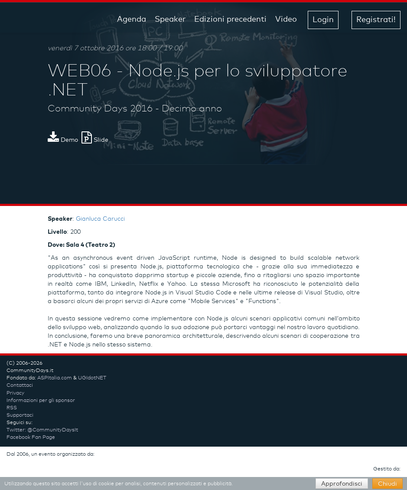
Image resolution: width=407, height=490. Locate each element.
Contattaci (20, 385)
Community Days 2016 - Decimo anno (135, 109)
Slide (94, 140)
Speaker (170, 19)
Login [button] (323, 20)
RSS (12, 408)
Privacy (15, 393)
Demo (63, 140)
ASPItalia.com (54, 378)
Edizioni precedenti (230, 19)
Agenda (131, 19)
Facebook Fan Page (31, 437)
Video (286, 19)
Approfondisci (341, 484)
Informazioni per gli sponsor (41, 400)
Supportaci (20, 415)
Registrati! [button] (376, 20)
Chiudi (387, 484)
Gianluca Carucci (100, 219)
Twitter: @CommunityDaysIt (42, 430)
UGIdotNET (92, 378)
